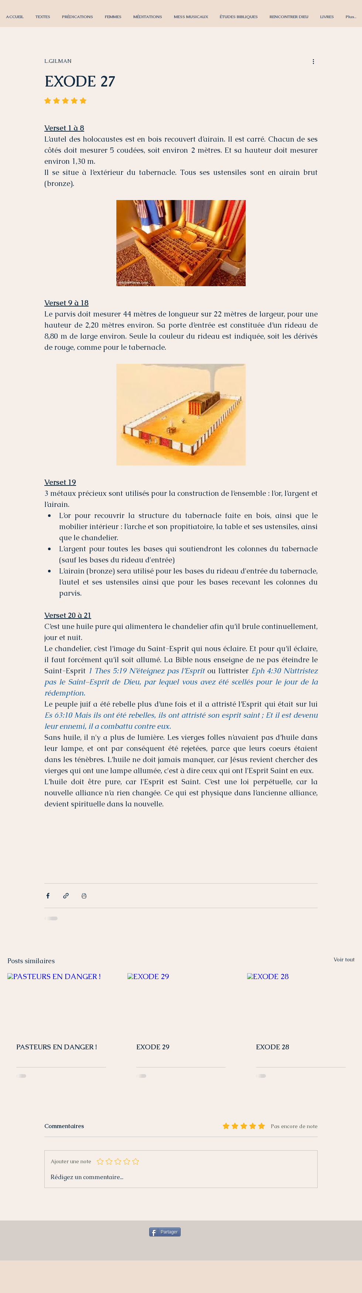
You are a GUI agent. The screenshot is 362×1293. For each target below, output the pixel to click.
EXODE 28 (272, 1047)
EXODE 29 (153, 1047)
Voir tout (344, 959)
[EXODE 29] (181, 1003)
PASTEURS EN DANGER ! (56, 1047)
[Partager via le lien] (65, 895)
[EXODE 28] (301, 1003)
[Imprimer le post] (84, 895)
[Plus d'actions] (313, 61)
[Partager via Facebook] (47, 895)
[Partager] (165, 1232)
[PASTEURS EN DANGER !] (61, 1003)
